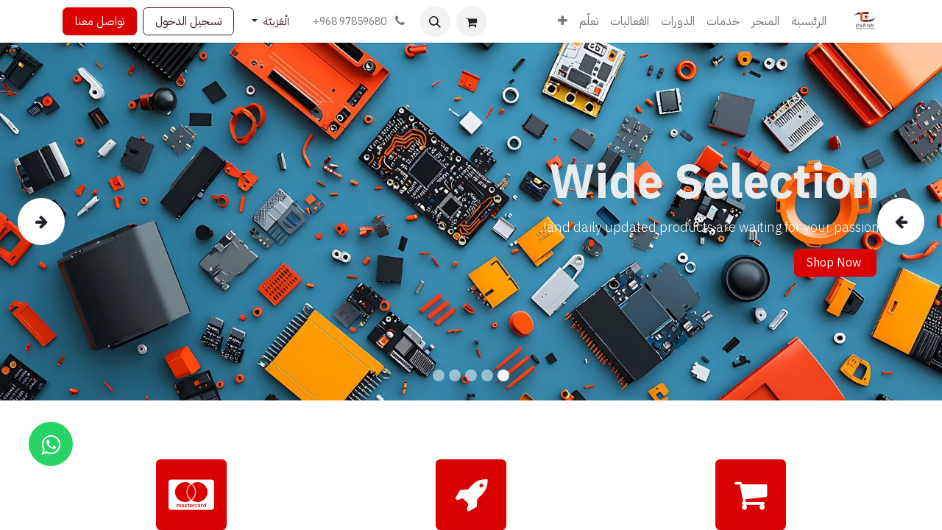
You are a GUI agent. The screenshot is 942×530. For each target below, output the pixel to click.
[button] (434, 21)
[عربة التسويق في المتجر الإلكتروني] (471, 21)
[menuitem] (808, 21)
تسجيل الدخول (188, 21)
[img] (886, 221)
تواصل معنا (99, 21)
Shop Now (835, 263)
